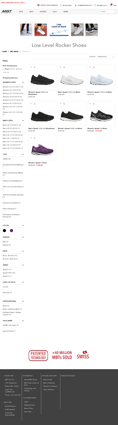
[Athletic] (3, 161)
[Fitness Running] (3, 211)
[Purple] (13, 230)
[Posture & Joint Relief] (3, 205)
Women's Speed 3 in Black (97, 128)
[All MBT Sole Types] (3, 328)
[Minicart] (113, 6)
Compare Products (84, 5)
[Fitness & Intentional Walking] (3, 177)
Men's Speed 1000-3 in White (69, 92)
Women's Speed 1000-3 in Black (70, 128)
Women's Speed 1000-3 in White (99, 92)
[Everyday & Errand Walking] (3, 169)
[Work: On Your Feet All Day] (3, 191)
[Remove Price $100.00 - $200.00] (3, 69)
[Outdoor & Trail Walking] (3, 183)
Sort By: (92, 56)
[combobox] (108, 11)
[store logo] (6, 11)
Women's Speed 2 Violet (37, 163)
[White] (20, 230)
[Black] (6, 230)
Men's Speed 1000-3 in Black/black (41, 128)
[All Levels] (3, 295)
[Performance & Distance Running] (3, 219)
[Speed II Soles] (3, 333)
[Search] (115, 12)
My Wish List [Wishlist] (102, 5)
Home (4, 51)
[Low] (3, 289)
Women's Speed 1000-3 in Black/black (38, 93)
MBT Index (14, 51)
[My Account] (66, 5)
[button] (31, 67)
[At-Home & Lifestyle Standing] (3, 199)
